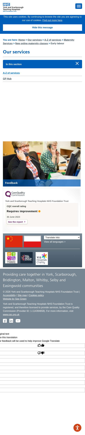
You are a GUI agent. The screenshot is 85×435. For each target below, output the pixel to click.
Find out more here (52, 20)
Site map (22, 295)
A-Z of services (52, 40)
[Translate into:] (62, 237)
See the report (15, 222)
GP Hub (7, 78)
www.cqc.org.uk (11, 314)
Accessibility (9, 295)
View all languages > (55, 242)
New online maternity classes (31, 43)
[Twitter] (11, 321)
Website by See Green (15, 299)
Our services (35, 40)
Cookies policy (36, 295)
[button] (78, 6)
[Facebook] (5, 321)
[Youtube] (18, 321)
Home (21, 40)
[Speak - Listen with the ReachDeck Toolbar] (77, 428)
